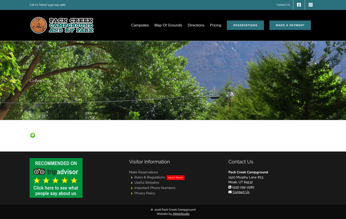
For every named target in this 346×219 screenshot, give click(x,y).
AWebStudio (181, 213)
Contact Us (241, 192)
